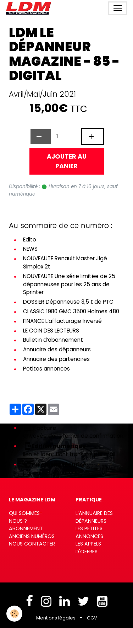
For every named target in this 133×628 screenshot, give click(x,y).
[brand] (30, 8)
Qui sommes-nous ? (26, 517)
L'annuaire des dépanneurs (94, 517)
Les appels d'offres (88, 547)
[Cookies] (14, 614)
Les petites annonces (89, 532)
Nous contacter (32, 543)
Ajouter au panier (67, 161)
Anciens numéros (32, 536)
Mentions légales (56, 618)
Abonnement (26, 528)
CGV (92, 618)
